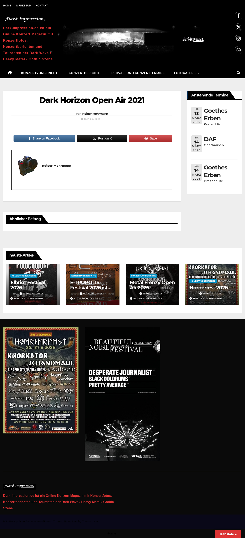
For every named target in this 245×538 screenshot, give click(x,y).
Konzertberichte (84, 73)
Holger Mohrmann (95, 114)
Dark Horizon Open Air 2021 (91, 100)
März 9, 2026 (92, 293)
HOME (7, 5)
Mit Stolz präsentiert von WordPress (27, 521)
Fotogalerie (186, 73)
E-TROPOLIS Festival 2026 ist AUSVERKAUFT (89, 287)
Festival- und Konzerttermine (137, 73)
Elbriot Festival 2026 (27, 285)
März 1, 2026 (212, 293)
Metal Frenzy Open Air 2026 (152, 285)
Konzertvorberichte (40, 73)
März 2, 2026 (152, 293)
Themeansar (90, 521)
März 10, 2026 (33, 293)
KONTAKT (42, 5)
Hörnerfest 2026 (208, 288)
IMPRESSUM (23, 5)
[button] (238, 73)
